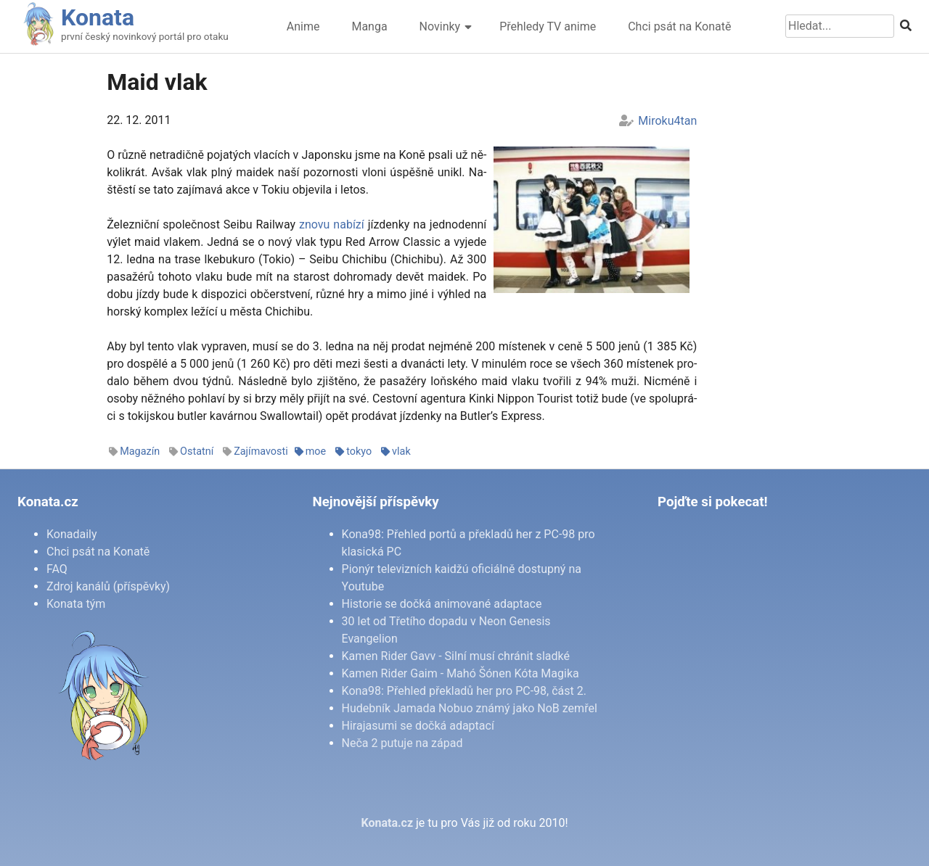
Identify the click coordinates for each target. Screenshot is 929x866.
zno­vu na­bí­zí (331, 224)
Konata (97, 17)
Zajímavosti (261, 451)
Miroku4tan (667, 121)
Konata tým (75, 604)
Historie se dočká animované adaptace (442, 604)
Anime (303, 26)
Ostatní (196, 451)
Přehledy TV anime (547, 26)
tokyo (359, 451)
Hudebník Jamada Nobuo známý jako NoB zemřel (469, 708)
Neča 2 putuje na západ (402, 743)
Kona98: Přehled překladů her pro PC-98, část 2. (464, 691)
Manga (369, 26)
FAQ (56, 569)
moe (316, 451)
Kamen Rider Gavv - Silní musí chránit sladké (456, 656)
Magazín (140, 451)
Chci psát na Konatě (679, 26)
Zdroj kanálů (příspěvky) (108, 586)
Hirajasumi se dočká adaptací (418, 726)
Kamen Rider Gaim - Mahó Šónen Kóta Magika (460, 673)
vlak (401, 451)
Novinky (440, 26)
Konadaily (71, 534)
